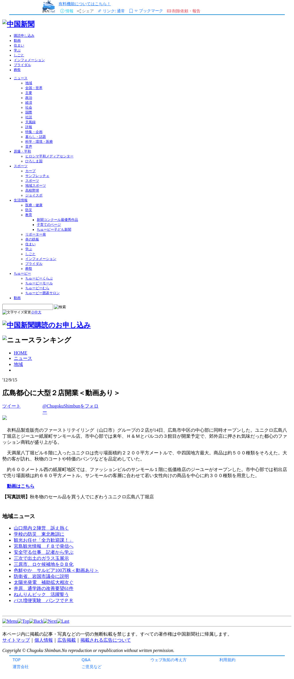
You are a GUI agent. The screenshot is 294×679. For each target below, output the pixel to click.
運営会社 (21, 666)
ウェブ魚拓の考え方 (168, 659)
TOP (17, 659)
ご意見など (92, 666)
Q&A (86, 659)
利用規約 (227, 659)
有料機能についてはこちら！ (85, 3)
